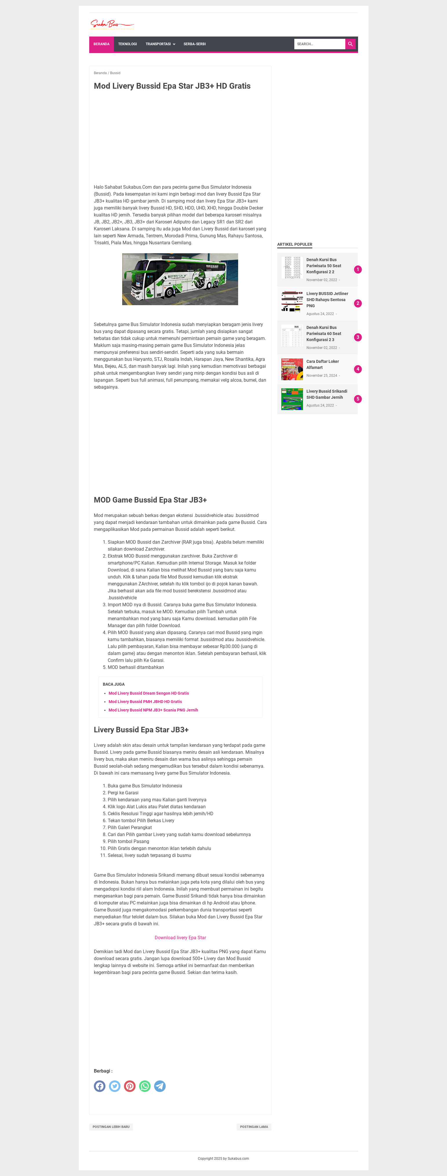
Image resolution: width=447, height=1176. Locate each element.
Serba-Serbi (195, 44)
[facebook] (99, 1086)
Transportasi (158, 44)
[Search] (319, 44)
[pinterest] (130, 1086)
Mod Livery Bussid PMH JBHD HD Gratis (145, 701)
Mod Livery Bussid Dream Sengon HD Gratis (149, 693)
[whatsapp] (145, 1086)
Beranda (102, 44)
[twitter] (115, 1086)
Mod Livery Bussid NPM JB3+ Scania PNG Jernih (153, 710)
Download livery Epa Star (180, 937)
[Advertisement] (180, 138)
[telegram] (160, 1086)
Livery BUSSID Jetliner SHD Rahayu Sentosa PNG (327, 299)
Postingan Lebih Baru (111, 1127)
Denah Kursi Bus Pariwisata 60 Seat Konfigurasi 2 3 (323, 333)
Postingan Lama (254, 1127)
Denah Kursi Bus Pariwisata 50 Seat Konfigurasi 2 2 (323, 265)
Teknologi (127, 44)
